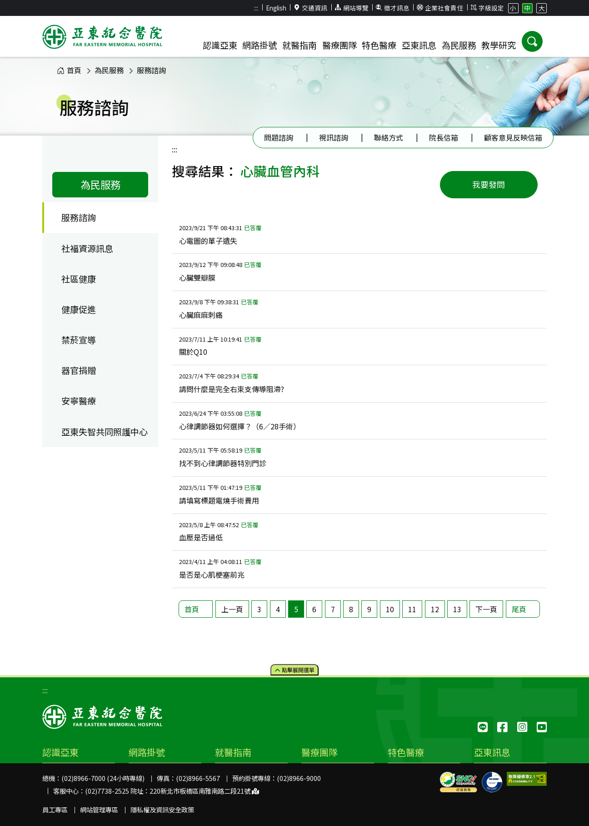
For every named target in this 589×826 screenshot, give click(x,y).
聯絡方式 (388, 137)
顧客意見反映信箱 (513, 137)
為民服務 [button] (459, 45)
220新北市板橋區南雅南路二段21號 (204, 791)
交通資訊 (311, 7)
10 (390, 609)
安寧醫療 (78, 400)
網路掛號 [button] (259, 45)
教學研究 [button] (498, 45)
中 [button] (527, 7)
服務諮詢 (151, 70)
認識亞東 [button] (220, 45)
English (276, 7)
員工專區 (55, 809)
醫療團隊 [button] (339, 45)
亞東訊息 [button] (419, 45)
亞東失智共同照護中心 (104, 431)
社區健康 (78, 278)
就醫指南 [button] (299, 45)
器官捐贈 (78, 370)
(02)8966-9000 (299, 778)
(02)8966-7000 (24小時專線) (103, 778)
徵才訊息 (392, 7)
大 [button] (542, 7)
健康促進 (78, 309)
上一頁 (232, 609)
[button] (532, 41)
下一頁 (486, 609)
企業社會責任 (440, 7)
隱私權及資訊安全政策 (162, 809)
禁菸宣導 (78, 339)
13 (457, 609)
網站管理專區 (99, 809)
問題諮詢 (278, 137)
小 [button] (513, 7)
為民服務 (109, 70)
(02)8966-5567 (198, 778)
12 (435, 609)
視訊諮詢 (333, 137)
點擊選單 (294, 669)
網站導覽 (352, 7)
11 (412, 609)
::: (256, 7)
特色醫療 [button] (379, 45)
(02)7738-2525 (107, 791)
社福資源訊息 (87, 248)
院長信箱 (443, 137)
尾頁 (519, 609)
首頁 (69, 70)
